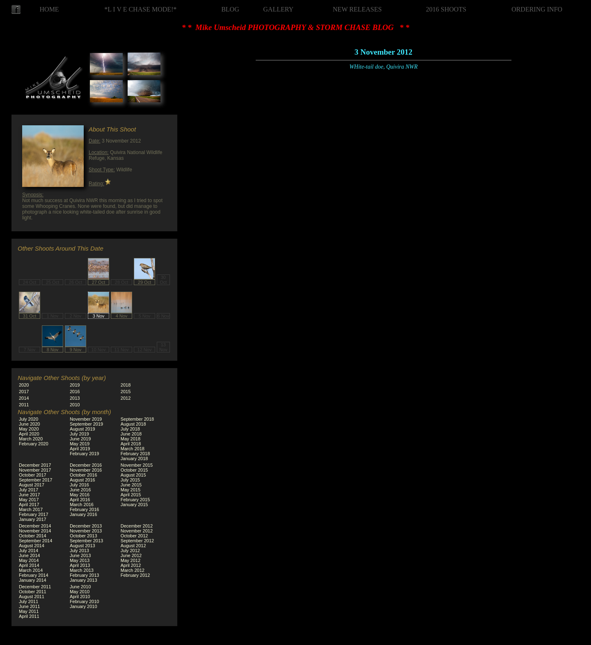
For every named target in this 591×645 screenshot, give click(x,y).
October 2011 (32, 591)
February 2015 (135, 499)
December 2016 (86, 465)
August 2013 (82, 545)
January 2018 (134, 458)
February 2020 (33, 443)
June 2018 (131, 433)
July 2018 (130, 428)
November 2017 (35, 470)
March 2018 (132, 448)
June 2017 (29, 494)
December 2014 (35, 525)
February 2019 (84, 453)
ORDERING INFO (536, 9)
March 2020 (31, 438)
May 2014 (29, 560)
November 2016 (86, 470)
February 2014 (33, 575)
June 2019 (80, 438)
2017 (24, 391)
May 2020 (29, 428)
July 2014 (28, 550)
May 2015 (130, 489)
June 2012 (131, 555)
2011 (24, 404)
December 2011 (35, 586)
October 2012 (134, 535)
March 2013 (82, 570)
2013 (75, 398)
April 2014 (29, 565)
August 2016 (82, 479)
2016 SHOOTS (446, 9)
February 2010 (84, 601)
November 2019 (86, 419)
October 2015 (134, 470)
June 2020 (29, 424)
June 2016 (80, 489)
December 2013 (86, 525)
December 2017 (35, 465)
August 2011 (31, 596)
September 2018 (137, 419)
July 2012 (130, 550)
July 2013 (79, 550)
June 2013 (80, 555)
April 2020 (29, 433)
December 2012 (137, 525)
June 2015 (131, 484)
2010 (75, 404)
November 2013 (86, 530)
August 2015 (133, 474)
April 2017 (29, 504)
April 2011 (29, 616)
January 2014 (32, 580)
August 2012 (133, 545)
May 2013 (79, 560)
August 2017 (31, 484)
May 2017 (29, 499)
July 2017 (28, 489)
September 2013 (86, 540)
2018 (126, 384)
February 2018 (135, 453)
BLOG (230, 9)
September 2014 (35, 540)
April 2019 (80, 448)
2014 (24, 398)
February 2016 (84, 509)
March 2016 (82, 504)
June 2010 (80, 586)
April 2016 (80, 499)
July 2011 (28, 601)
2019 (75, 384)
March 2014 (31, 570)
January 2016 (83, 514)
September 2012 (137, 540)
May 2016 (79, 494)
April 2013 (80, 565)
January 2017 (32, 519)
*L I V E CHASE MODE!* (140, 9)
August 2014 (31, 545)
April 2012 (131, 565)
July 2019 (79, 433)
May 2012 (130, 560)
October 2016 (83, 474)
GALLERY (278, 9)
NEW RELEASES (357, 9)
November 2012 (137, 530)
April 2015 (131, 494)
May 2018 (130, 438)
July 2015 (130, 479)
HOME (49, 9)
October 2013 (83, 535)
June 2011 (29, 606)
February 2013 (84, 575)
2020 (24, 384)
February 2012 (135, 575)
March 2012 (132, 570)
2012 (126, 398)
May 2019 (79, 443)
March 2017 (31, 509)
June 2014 (29, 555)
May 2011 (29, 611)
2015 (126, 391)
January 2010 (83, 606)
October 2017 (32, 474)
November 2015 (137, 465)
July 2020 (28, 419)
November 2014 (35, 530)
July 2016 (79, 484)
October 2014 (32, 535)
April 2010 (80, 596)
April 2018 (131, 443)
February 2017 (33, 514)
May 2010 (79, 591)
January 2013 (83, 580)
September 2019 (86, 424)
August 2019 (82, 428)
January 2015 (134, 504)
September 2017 (35, 479)
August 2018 (133, 424)
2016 (75, 391)
